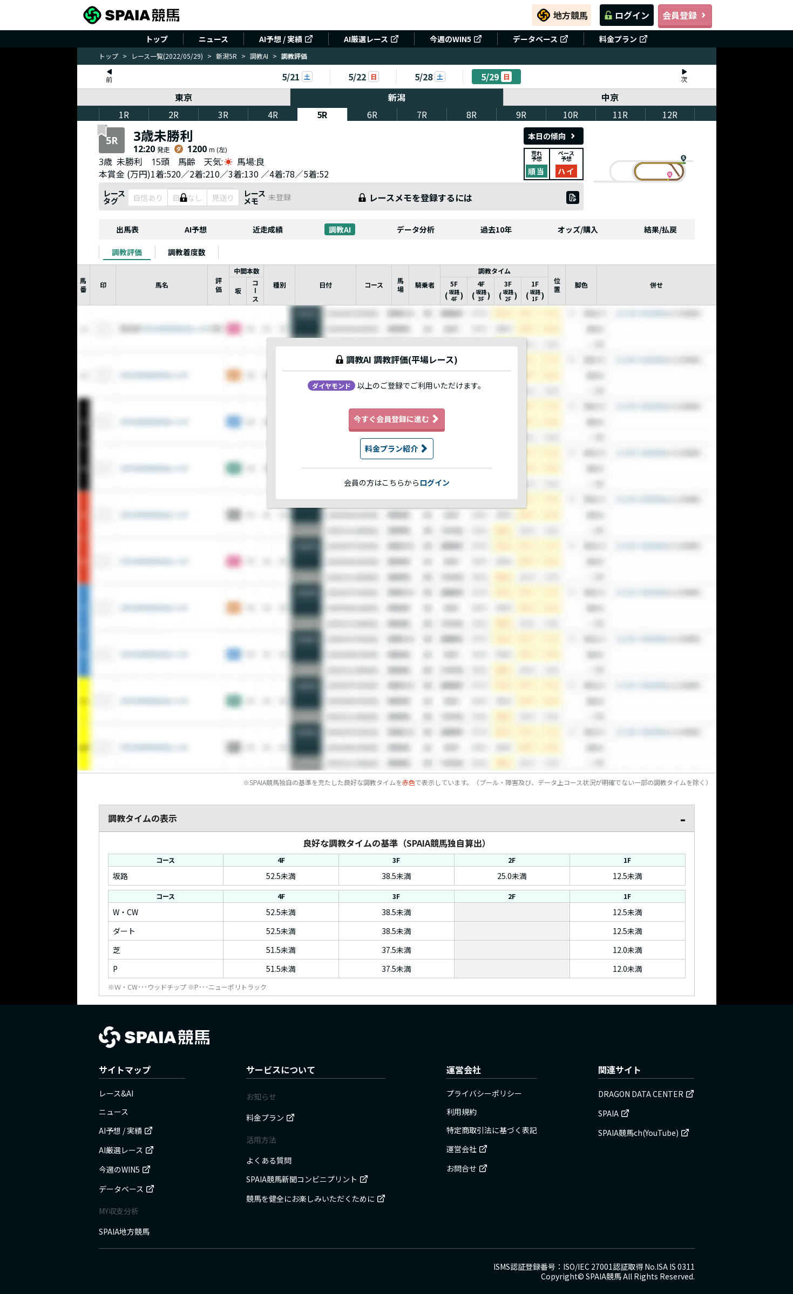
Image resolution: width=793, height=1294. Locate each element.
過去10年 (496, 229)
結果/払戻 (660, 229)
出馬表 (127, 229)
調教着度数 (187, 252)
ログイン (626, 15)
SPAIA (613, 1113)
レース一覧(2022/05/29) (167, 55)
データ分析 (415, 229)
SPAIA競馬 (603, 1276)
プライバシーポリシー (484, 1093)
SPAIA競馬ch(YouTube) (643, 1132)
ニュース (213, 38)
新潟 (396, 97)
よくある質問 (269, 1160)
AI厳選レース (371, 38)
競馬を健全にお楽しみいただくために (315, 1198)
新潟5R (226, 55)
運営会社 (466, 1149)
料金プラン (623, 38)
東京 (183, 97)
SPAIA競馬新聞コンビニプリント (307, 1179)
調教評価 (127, 252)
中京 (610, 97)
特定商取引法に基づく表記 (491, 1130)
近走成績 (267, 229)
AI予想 (195, 229)
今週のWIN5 (456, 38)
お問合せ (466, 1168)
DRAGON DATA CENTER (646, 1093)
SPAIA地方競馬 (124, 1231)
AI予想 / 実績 (286, 38)
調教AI (259, 55)
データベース (540, 38)
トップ (156, 38)
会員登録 (685, 15)
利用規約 (461, 1111)
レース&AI (116, 1093)
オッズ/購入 (577, 229)
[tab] (127, 252)
